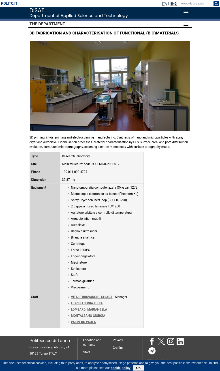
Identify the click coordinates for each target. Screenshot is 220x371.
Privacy (118, 340)
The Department (47, 23)
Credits (118, 348)
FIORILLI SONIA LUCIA (87, 303)
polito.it (9, 3)
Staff (86, 352)
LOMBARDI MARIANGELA (89, 309)
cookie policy (121, 368)
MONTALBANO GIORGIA (88, 316)
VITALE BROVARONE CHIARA (92, 297)
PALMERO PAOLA (83, 322)
